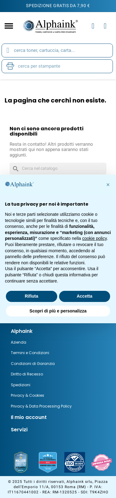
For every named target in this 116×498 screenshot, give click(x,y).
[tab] (58, 331)
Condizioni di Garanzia (33, 363)
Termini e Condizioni (30, 352)
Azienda (18, 342)
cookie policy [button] (94, 238)
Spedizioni (20, 384)
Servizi (19, 429)
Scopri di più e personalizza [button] (57, 310)
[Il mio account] (93, 26)
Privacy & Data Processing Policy (41, 406)
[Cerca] (58, 168)
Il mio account (29, 417)
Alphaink (21, 331)
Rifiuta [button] (31, 296)
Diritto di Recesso (27, 374)
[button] (108, 185)
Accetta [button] (84, 296)
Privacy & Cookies (27, 395)
